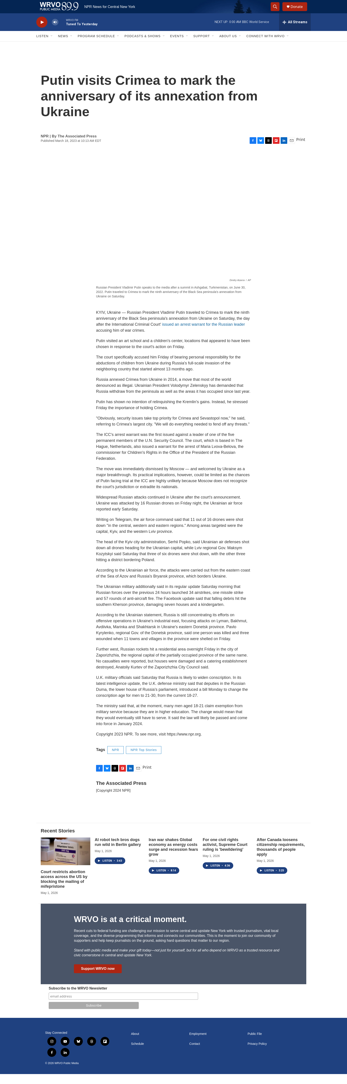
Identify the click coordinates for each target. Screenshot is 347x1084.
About (135, 1043)
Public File (255, 1043)
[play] (41, 32)
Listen (42, 46)
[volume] (55, 32)
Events (177, 46)
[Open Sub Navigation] (52, 46)
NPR (115, 760)
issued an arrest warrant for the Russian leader (203, 334)
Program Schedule (96, 46)
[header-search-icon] (277, 11)
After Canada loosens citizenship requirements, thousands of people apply (281, 856)
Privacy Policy (257, 1053)
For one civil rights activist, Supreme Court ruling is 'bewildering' (225, 854)
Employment (197, 1043)
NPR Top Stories (144, 760)
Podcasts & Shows (142, 46)
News (63, 46)
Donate (299, 11)
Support (201, 46)
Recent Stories (58, 840)
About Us (228, 46)
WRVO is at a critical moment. (130, 929)
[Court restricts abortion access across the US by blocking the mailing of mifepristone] (65, 861)
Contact (194, 1053)
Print (300, 149)
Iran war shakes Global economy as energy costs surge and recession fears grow (173, 856)
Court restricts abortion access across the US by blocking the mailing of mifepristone (64, 889)
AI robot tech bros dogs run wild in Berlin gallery (118, 852)
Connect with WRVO (265, 46)
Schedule (137, 1053)
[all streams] (295, 32)
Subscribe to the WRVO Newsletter (78, 998)
